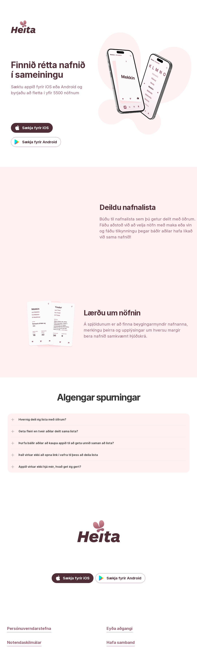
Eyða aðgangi (120, 628)
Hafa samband (121, 642)
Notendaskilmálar (24, 642)
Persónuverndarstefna (29, 628)
